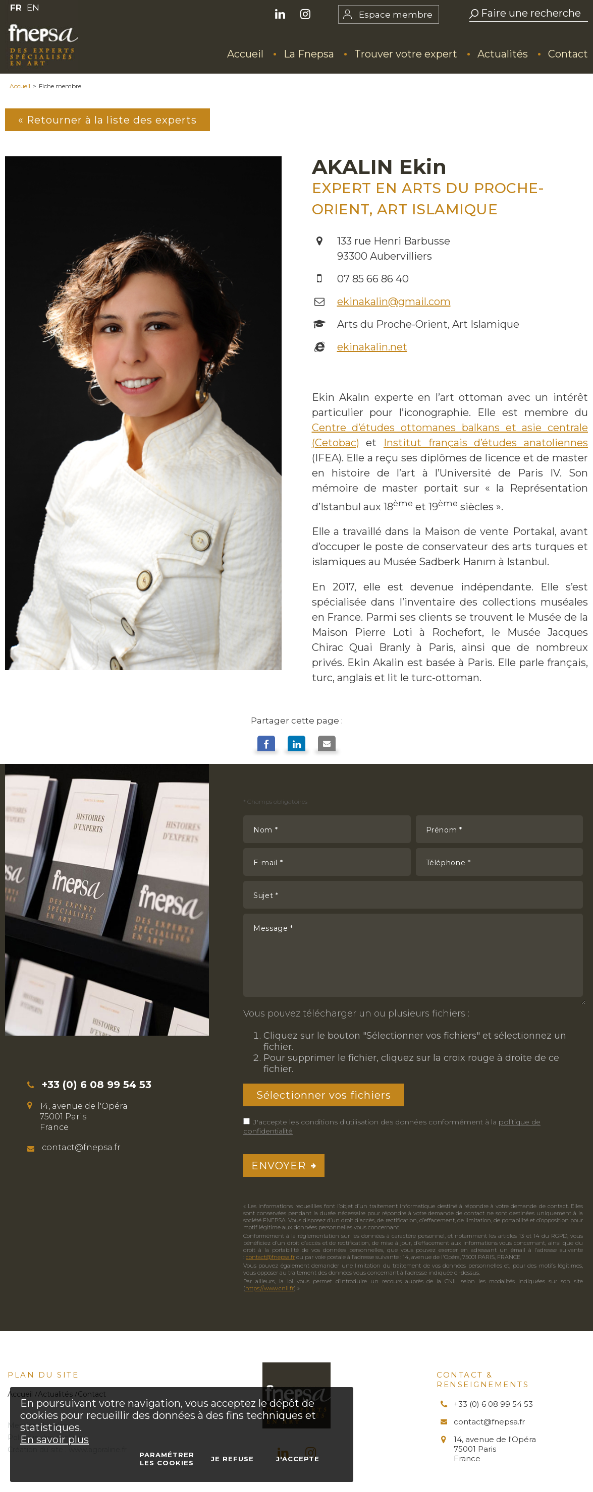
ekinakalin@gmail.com (394, 301)
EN (33, 8)
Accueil (20, 86)
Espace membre (396, 15)
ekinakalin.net (372, 347)
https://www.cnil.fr (269, 1288)
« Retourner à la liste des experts (107, 120)
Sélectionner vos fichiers (323, 1095)
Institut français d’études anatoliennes (486, 443)
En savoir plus (54, 1440)
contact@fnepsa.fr (270, 1257)
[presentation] (506, 1165)
